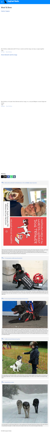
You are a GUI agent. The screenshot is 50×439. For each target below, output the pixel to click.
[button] (2, 176)
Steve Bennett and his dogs (9, 55)
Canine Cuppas (5, 11)
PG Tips (3, 52)
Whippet (3, 106)
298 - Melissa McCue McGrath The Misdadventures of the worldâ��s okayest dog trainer (19, 182)
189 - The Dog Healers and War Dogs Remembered (12, 258)
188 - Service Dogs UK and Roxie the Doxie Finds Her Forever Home (15, 298)
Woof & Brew (9, 52)
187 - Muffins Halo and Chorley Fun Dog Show (11, 339)
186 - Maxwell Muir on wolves (8, 382)
